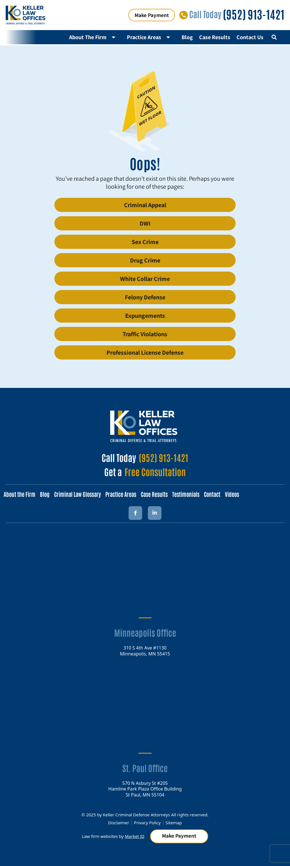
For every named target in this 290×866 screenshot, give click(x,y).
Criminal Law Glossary (77, 494)
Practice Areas (151, 37)
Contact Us (249, 37)
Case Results (214, 37)
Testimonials (185, 494)
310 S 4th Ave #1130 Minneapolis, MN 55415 (145, 650)
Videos (232, 494)
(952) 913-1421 (253, 14)
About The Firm (95, 37)
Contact (212, 494)
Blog (187, 37)
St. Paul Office (145, 767)
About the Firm (19, 494)
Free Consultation (155, 471)
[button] (274, 37)
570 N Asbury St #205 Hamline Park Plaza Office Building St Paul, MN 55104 (145, 789)
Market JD (134, 836)
